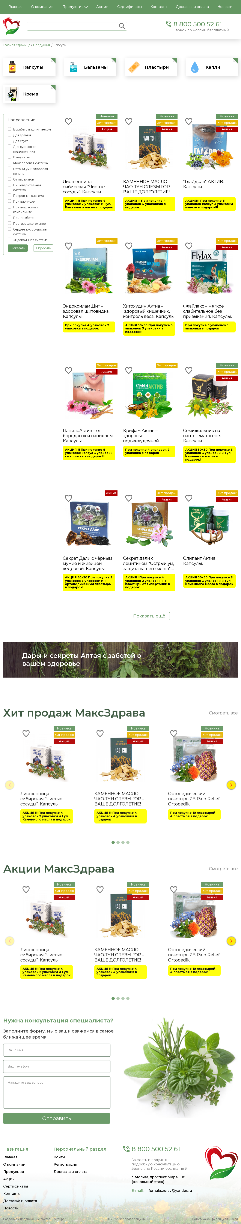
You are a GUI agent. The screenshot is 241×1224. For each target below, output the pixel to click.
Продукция (75, 7)
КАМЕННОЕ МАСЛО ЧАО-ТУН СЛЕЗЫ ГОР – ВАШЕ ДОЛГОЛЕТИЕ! (148, 186)
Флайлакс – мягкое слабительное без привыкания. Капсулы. (207, 311)
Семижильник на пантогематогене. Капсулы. (202, 435)
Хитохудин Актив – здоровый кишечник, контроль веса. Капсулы (149, 311)
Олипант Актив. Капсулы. (199, 560)
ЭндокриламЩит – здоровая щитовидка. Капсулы (86, 311)
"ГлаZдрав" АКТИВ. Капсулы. (203, 184)
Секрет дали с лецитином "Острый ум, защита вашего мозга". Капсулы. (148, 563)
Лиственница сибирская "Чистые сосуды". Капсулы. (84, 186)
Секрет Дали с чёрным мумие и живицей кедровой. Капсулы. (87, 563)
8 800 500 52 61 (197, 24)
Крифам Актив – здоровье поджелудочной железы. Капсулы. (142, 435)
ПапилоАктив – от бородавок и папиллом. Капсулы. (88, 435)
